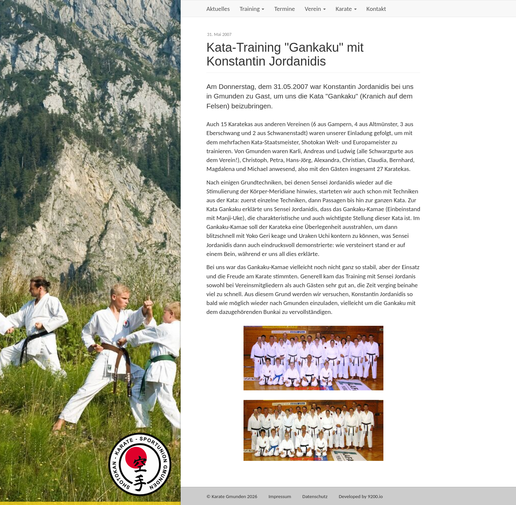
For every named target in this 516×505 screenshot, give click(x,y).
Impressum (280, 496)
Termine (284, 9)
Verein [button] (315, 9)
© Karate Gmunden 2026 (231, 496)
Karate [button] (346, 9)
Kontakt (376, 9)
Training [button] (252, 9)
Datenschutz (314, 496)
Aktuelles (218, 9)
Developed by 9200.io (361, 496)
